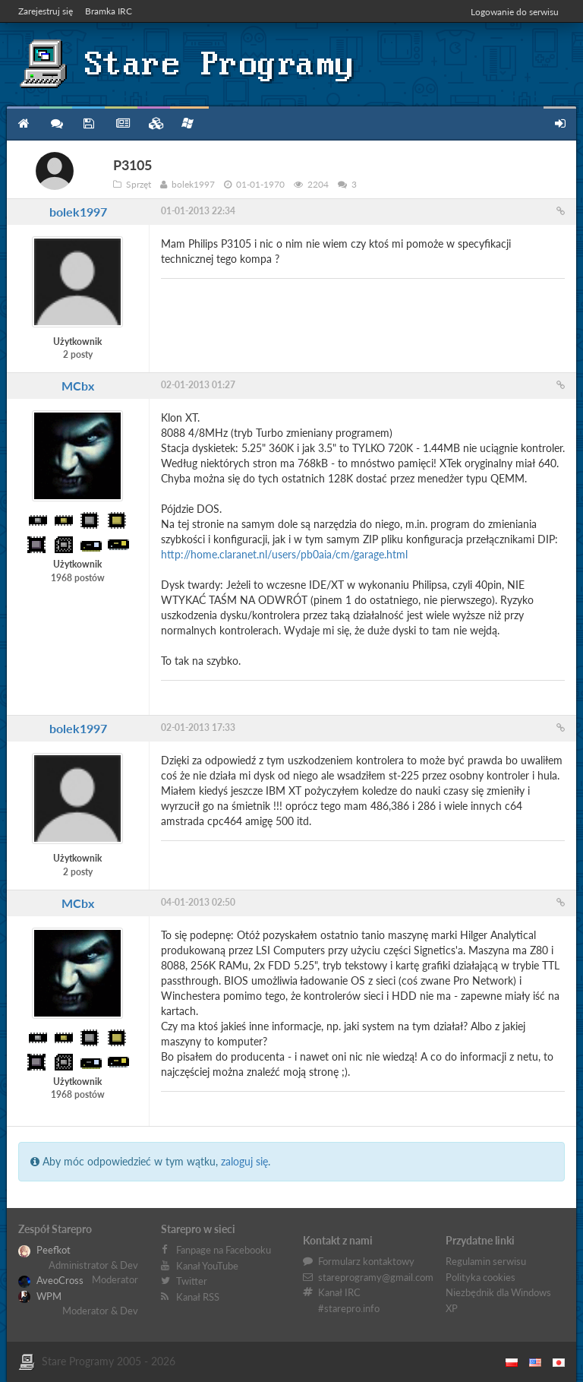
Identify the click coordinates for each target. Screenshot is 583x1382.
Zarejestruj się (45, 11)
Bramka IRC (108, 11)
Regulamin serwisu (486, 1261)
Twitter (191, 1281)
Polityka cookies (480, 1277)
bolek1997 (78, 211)
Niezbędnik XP (187, 123)
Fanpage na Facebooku (223, 1250)
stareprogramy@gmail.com (375, 1277)
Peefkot (44, 1250)
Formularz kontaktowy (366, 1261)
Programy (88, 124)
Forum (56, 124)
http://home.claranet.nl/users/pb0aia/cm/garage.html (284, 554)
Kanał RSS (197, 1297)
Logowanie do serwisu (515, 11)
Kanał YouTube (207, 1266)
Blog (121, 124)
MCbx (77, 385)
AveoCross (51, 1280)
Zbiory (154, 124)
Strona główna (23, 124)
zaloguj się (244, 1161)
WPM (39, 1296)
